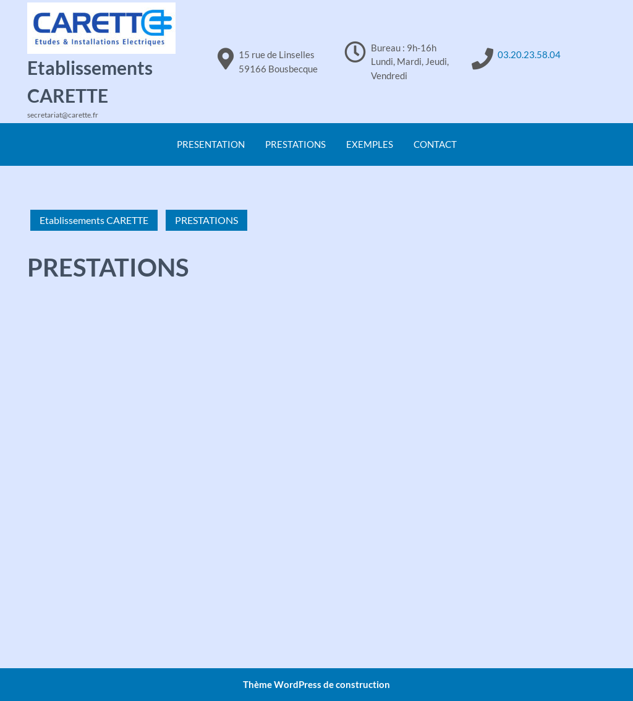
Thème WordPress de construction (316, 684)
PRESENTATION (211, 144)
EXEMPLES (369, 144)
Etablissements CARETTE (94, 220)
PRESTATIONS (295, 144)
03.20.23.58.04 (529, 54)
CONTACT (435, 144)
